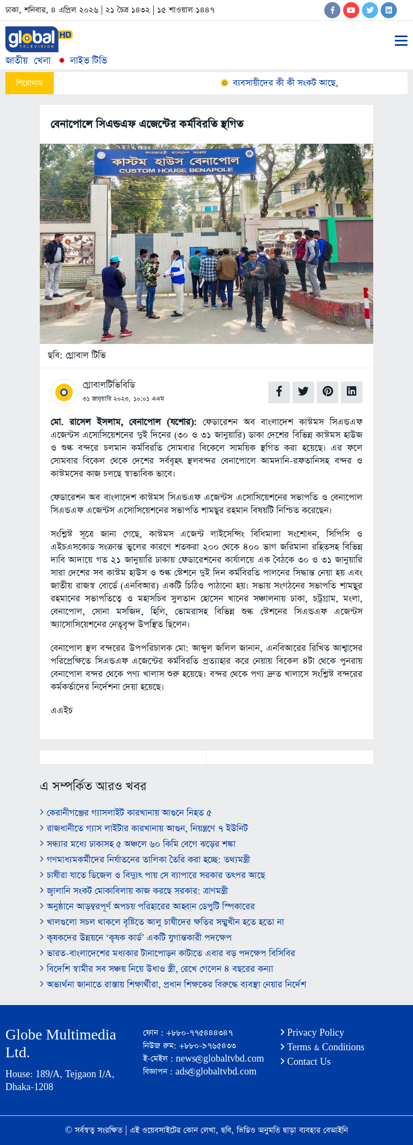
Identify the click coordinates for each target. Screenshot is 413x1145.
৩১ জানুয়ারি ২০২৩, (107, 399)
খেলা (42, 60)
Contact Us (306, 1061)
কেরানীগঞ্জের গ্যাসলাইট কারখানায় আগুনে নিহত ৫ (126, 813)
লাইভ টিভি (81, 60)
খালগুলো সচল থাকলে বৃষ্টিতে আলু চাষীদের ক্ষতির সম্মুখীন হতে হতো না (162, 922)
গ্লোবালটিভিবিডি (109, 385)
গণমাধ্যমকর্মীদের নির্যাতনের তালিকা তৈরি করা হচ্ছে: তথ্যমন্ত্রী (145, 860)
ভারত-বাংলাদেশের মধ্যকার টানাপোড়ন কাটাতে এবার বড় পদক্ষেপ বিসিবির (167, 953)
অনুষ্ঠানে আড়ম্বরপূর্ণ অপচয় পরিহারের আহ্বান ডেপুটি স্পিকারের (147, 907)
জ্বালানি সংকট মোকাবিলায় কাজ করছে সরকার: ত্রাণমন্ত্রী (134, 891)
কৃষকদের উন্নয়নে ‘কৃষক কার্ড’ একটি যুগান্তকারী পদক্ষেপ (136, 938)
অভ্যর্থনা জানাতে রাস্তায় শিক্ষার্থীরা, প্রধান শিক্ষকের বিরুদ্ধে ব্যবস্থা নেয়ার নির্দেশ (173, 985)
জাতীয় (16, 60)
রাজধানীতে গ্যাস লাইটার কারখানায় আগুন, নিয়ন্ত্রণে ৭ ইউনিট (144, 829)
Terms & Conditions (323, 1047)
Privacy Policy (312, 1032)
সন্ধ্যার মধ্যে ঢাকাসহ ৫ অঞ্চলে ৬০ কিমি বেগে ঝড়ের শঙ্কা (138, 844)
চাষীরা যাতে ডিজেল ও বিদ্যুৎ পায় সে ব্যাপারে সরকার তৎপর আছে (152, 875)
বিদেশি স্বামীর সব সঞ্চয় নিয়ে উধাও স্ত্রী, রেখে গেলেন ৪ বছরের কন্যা (156, 969)
